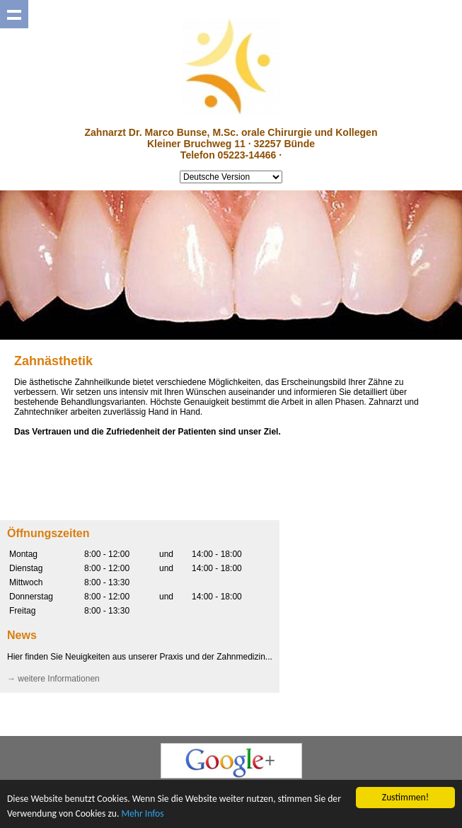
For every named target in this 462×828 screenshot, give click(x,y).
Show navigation (14, 14)
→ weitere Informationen (53, 679)
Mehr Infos (142, 813)
